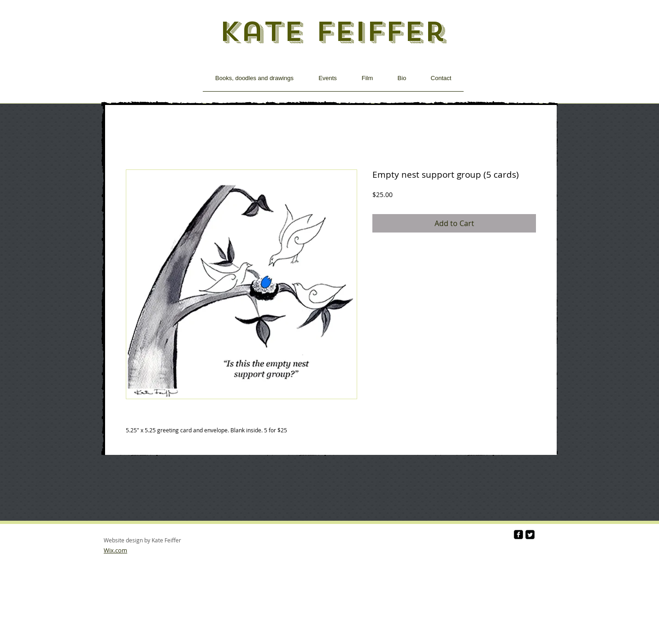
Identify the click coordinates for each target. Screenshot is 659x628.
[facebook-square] (518, 534)
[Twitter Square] (530, 534)
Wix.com (115, 550)
